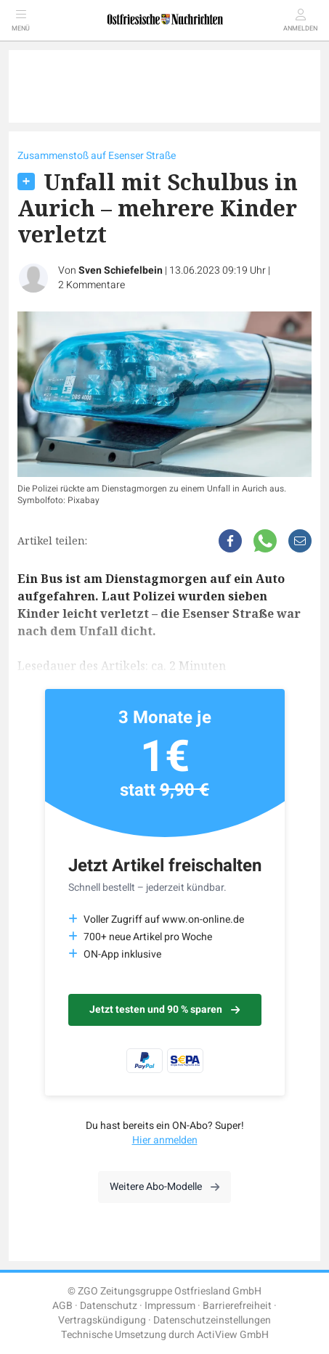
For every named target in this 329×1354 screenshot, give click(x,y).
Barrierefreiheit (237, 1305)
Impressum (170, 1305)
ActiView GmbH (233, 1334)
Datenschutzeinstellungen (212, 1320)
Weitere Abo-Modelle (164, 1186)
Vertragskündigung (102, 1320)
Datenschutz (108, 1305)
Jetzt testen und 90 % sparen (164, 1009)
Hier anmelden (165, 1140)
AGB (62, 1305)
